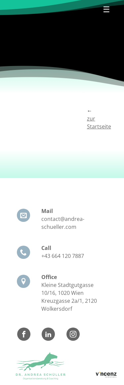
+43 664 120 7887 (62, 256)
